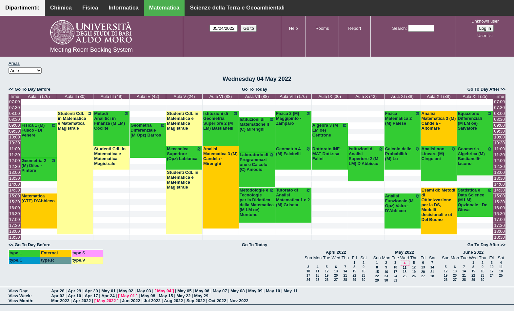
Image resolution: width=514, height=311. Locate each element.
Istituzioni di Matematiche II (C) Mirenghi (257, 124)
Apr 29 (74, 290)
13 (336, 271)
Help (293, 28)
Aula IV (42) (148, 96)
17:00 (14, 219)
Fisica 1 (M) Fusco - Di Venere (39, 130)
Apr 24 (107, 295)
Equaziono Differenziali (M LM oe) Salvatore (475, 121)
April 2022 (336, 252)
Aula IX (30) (329, 96)
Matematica (164, 8)
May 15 (166, 295)
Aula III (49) (112, 96)
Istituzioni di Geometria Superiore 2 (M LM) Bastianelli (220, 121)
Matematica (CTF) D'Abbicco (38, 198)
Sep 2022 (196, 300)
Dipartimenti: (22, 8)
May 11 (291, 290)
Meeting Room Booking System (91, 49)
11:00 (14, 148)
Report (354, 28)
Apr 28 (57, 290)
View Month (20, 300)
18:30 (14, 237)
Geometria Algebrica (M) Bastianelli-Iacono (475, 156)
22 (354, 275)
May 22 (183, 295)
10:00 (14, 137)
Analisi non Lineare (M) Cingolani (439, 153)
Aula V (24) (184, 96)
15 (354, 271)
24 (308, 280)
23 (363, 275)
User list (485, 35)
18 (317, 275)
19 (326, 275)
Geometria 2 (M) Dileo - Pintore (39, 165)
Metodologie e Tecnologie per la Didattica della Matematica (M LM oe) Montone (257, 202)
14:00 (14, 184)
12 (326, 271)
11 (317, 271)
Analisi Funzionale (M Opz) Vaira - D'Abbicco (402, 203)
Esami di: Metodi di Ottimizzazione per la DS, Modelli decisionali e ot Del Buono (438, 205)
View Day (18, 290)
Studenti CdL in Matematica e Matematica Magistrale (75, 121)
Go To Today (254, 89)
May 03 (144, 290)
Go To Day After (483, 89)
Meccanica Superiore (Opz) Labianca (184, 153)
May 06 (202, 290)
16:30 (14, 213)
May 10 (273, 290)
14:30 (14, 190)
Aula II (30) (75, 96)
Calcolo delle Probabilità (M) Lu (402, 153)
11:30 (14, 154)
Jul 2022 (152, 300)
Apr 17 (91, 295)
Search (398, 28)
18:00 (14, 231)
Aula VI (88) (220, 96)
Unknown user (485, 21)
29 (354, 280)
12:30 (14, 166)
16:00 (14, 207)
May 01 (108, 290)
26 (326, 280)
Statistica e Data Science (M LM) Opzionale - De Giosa (475, 200)
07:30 (14, 107)
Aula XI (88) (402, 96)
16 (363, 271)
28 (345, 280)
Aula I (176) (39, 96)
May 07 (220, 290)
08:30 (14, 119)
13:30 (14, 178)
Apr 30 (91, 290)
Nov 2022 (239, 300)
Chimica (61, 8)
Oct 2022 (217, 300)
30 (363, 280)
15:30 (14, 201)
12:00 (14, 160)
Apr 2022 (82, 300)
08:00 (14, 113)
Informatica (124, 8)
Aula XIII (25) (475, 96)
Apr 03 (57, 295)
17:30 (14, 225)
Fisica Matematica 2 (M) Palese (402, 118)
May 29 (201, 295)
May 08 (237, 290)
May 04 (164, 290)
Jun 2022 (131, 300)
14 (345, 271)
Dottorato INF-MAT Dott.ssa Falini (326, 153)
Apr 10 (74, 295)
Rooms (322, 28)
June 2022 (473, 252)
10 (308, 271)
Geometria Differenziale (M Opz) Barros (147, 130)
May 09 (255, 290)
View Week (19, 295)
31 (395, 280)
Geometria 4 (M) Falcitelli (293, 151)
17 (308, 275)
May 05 (184, 290)
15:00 (14, 195)
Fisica (90, 8)
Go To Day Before (32, 89)
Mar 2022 (60, 300)
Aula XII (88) (438, 96)
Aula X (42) (366, 96)
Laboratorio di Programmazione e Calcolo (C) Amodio (257, 162)
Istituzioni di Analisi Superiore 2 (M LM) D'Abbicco (366, 156)
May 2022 (404, 252)
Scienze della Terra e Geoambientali (237, 8)
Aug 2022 (173, 300)
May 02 (126, 290)
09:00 (14, 125)
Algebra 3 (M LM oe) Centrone (329, 130)
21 (345, 275)
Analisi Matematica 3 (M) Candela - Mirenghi (220, 156)
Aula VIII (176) (293, 96)
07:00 (14, 101)
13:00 (14, 172)
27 (336, 280)
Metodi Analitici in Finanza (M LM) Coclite (111, 121)
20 (336, 275)
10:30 (14, 142)
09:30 (14, 131)
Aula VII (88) (257, 96)
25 (317, 280)
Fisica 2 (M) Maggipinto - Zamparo (293, 118)
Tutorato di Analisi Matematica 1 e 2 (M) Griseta (293, 197)
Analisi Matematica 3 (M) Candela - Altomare (439, 121)
